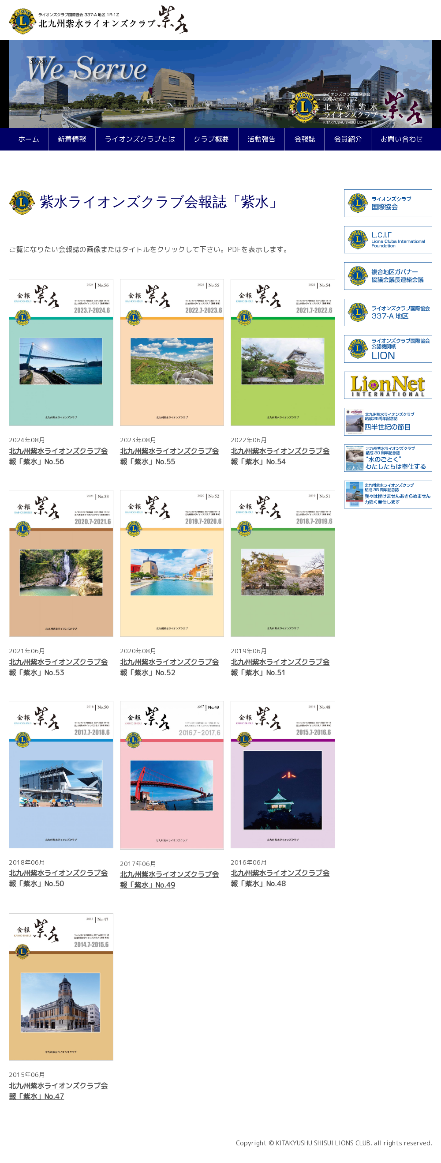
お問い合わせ (402, 139)
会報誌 (304, 139)
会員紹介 (348, 139)
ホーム (28, 139)
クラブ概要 (211, 139)
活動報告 (261, 139)
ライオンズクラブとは (140, 139)
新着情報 (72, 139)
